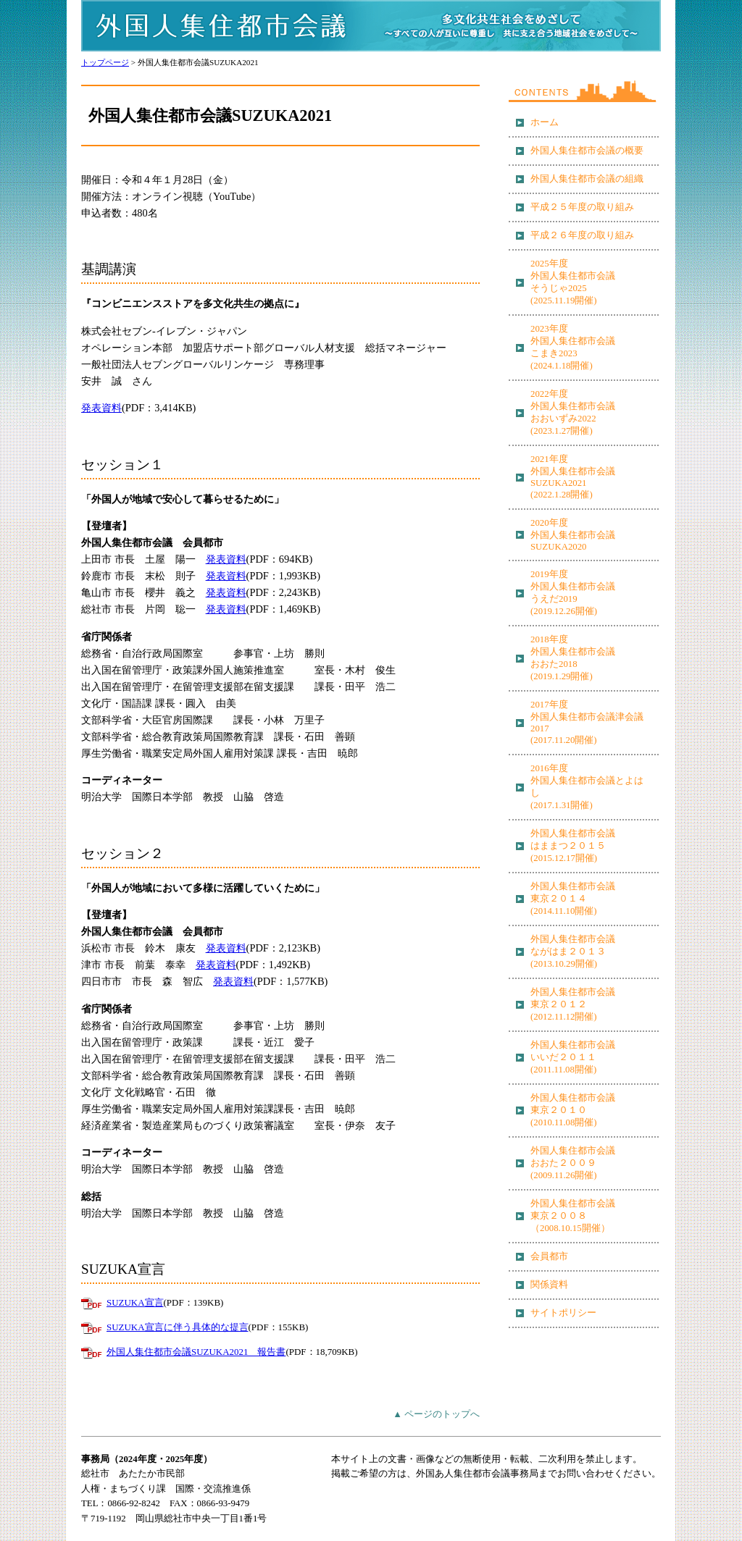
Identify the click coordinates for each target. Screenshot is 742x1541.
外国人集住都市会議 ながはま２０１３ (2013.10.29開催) (572, 951)
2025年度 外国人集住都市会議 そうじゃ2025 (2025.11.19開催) (572, 282)
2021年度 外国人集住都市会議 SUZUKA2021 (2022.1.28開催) (572, 477)
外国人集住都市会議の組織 (586, 179)
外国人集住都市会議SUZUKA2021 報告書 (196, 1351)
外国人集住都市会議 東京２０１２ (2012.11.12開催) (572, 1004)
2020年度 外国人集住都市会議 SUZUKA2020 (572, 535)
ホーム (544, 122)
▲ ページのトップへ (436, 1414)
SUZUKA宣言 (135, 1302)
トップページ (105, 62)
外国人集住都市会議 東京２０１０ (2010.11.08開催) (572, 1110)
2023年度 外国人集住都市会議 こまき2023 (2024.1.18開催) (572, 347)
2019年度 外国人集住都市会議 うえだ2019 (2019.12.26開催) (572, 592)
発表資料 (101, 407)
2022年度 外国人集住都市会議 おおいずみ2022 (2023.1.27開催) (572, 412)
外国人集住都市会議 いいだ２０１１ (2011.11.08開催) (572, 1057)
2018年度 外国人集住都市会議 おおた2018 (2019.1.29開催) (572, 657)
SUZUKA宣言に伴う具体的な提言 (178, 1327)
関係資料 (549, 1285)
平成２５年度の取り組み (582, 207)
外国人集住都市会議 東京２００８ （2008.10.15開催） (572, 1215)
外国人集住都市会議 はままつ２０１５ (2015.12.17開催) (572, 845)
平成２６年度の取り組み (582, 235)
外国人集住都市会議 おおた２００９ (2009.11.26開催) (572, 1163)
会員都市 (549, 1256)
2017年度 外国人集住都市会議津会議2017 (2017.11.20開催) (586, 722)
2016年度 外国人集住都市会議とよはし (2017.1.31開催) (586, 786)
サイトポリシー (563, 1313)
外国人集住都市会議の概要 (586, 151)
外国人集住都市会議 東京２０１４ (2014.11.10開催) (572, 898)
